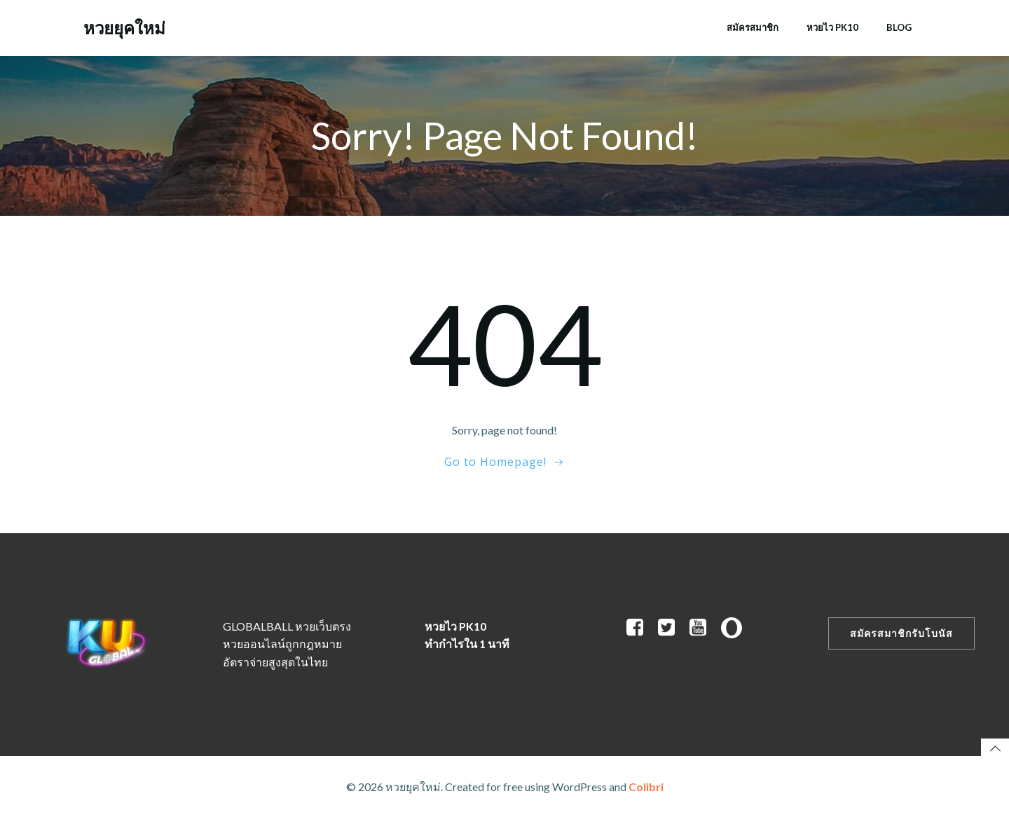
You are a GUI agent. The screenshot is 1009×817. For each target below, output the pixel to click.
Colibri (646, 786)
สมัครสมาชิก (752, 27)
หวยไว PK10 (832, 27)
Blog (899, 27)
